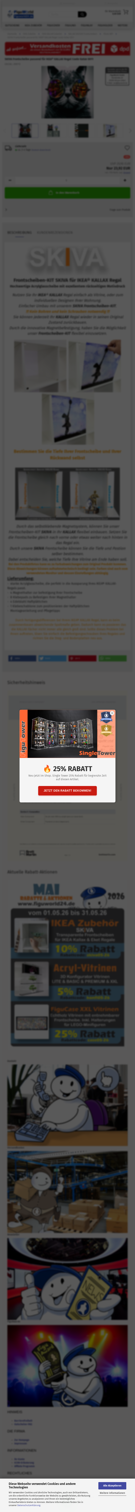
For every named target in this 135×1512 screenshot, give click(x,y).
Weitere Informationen (112, 1493)
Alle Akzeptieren (112, 1485)
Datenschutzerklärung (28, 1505)
